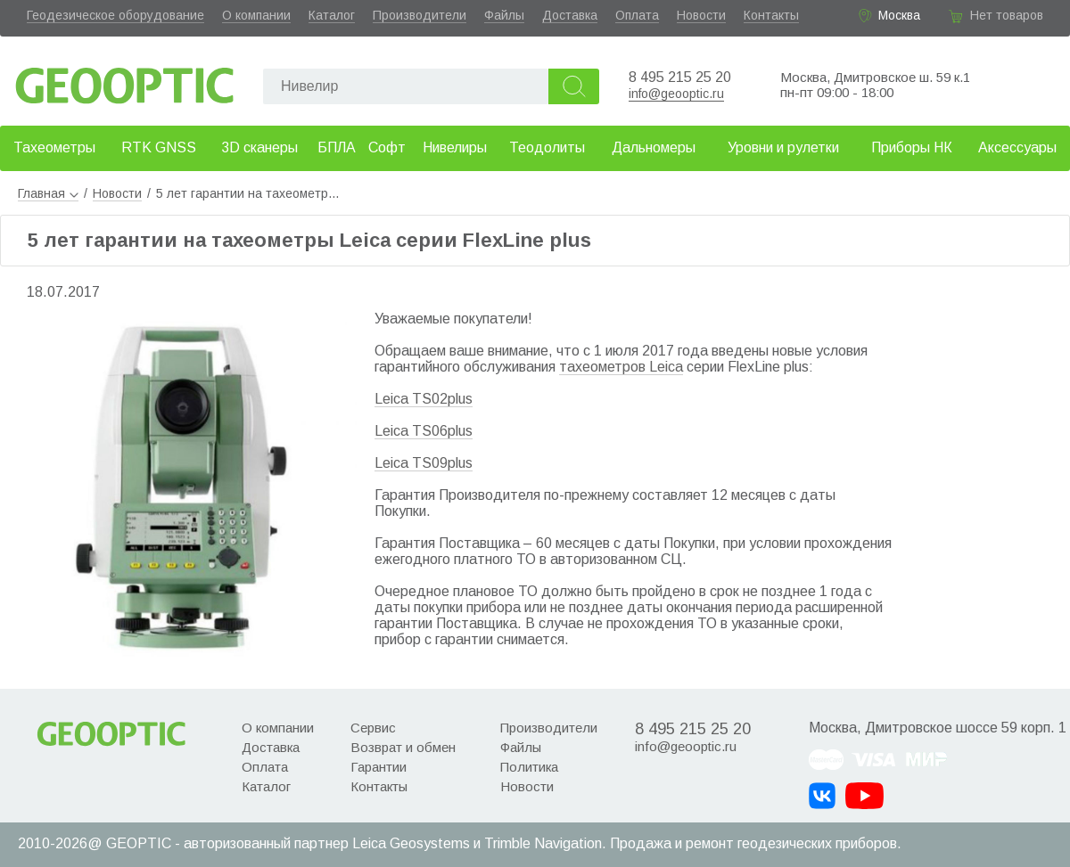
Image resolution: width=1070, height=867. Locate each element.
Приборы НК (911, 147)
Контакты (771, 15)
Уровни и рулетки (783, 147)
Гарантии (378, 766)
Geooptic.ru (124, 80)
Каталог (332, 15)
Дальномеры (654, 147)
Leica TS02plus (423, 398)
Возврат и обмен (403, 747)
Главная (48, 193)
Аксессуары (1017, 147)
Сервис (373, 727)
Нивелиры (455, 147)
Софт (387, 147)
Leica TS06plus (423, 430)
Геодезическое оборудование (115, 15)
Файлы (504, 15)
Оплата (637, 15)
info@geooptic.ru (676, 93)
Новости (701, 15)
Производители (419, 15)
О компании (256, 15)
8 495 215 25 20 (680, 77)
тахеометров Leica (621, 366)
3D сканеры (259, 147)
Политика (529, 766)
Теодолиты (547, 147)
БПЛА (336, 147)
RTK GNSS (158, 147)
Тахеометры (54, 147)
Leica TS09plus (423, 462)
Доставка (569, 15)
